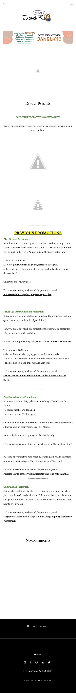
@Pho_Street (37, 265)
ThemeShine (45, 680)
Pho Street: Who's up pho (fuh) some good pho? (27, 295)
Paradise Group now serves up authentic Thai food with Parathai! (36, 474)
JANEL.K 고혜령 (46, 671)
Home (38, 654)
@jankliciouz (19, 265)
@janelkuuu (38, 626)
